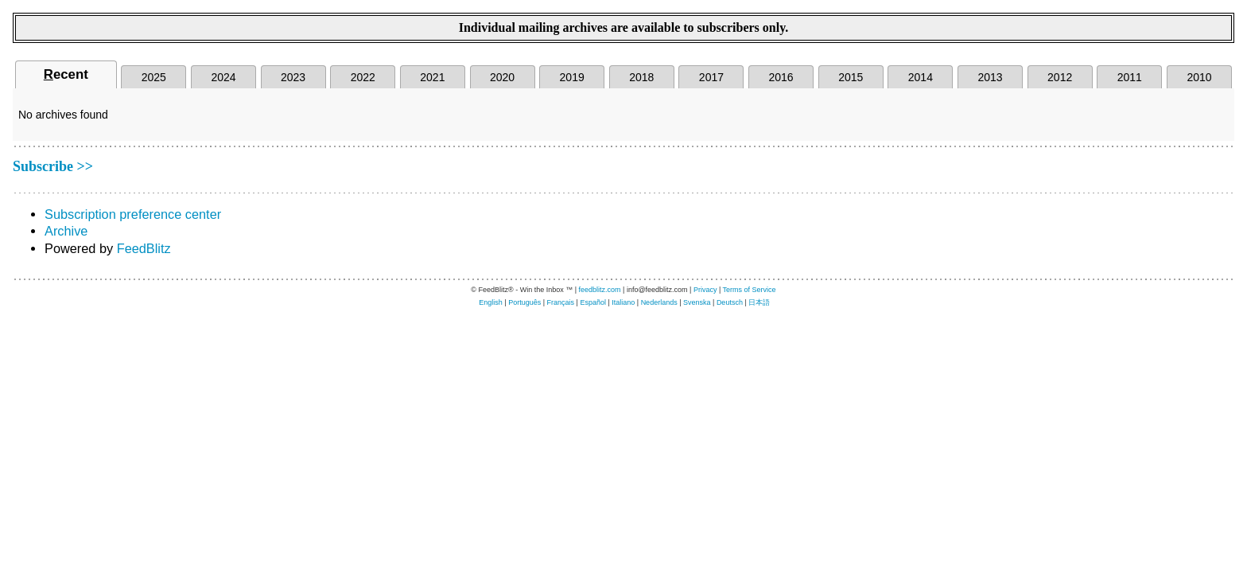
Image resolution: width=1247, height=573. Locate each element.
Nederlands (659, 302)
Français (561, 302)
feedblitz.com (600, 290)
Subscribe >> (53, 166)
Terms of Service (749, 290)
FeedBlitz (144, 248)
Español (593, 302)
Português (524, 302)
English (491, 302)
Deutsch (730, 302)
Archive (66, 231)
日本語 (759, 302)
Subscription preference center (133, 214)
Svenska (697, 302)
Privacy (705, 290)
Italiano (623, 302)
